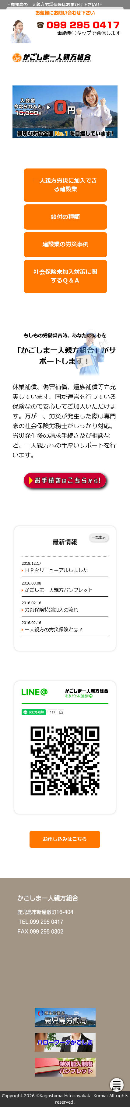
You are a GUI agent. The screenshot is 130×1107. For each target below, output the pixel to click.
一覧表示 (98, 537)
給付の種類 (65, 217)
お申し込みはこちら (65, 839)
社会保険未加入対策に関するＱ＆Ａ (65, 276)
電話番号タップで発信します (89, 33)
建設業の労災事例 (65, 244)
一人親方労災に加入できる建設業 (65, 185)
